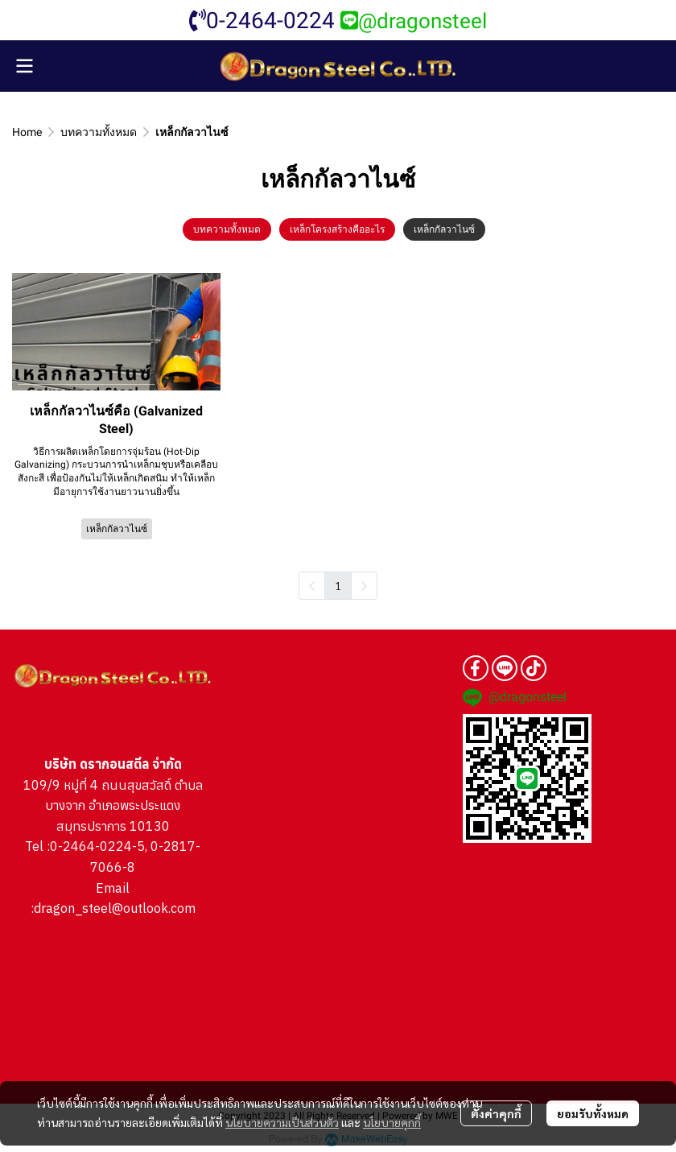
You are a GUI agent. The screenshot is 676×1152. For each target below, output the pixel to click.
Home (27, 132)
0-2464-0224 (262, 20)
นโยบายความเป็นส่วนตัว (282, 1122)
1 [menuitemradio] (338, 585)
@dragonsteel (414, 21)
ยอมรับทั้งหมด (593, 1113)
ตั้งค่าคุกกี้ (496, 1113)
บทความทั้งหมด (98, 132)
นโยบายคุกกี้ (392, 1122)
